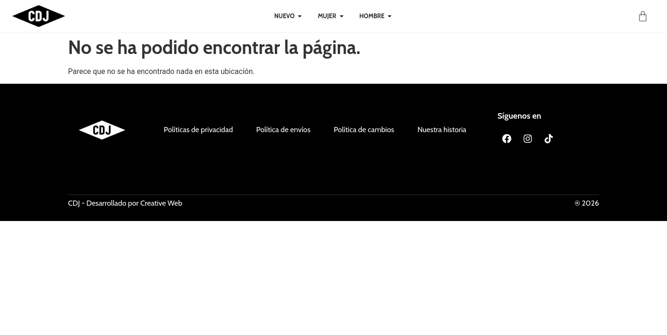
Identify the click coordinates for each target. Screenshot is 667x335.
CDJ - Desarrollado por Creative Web (125, 203)
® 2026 (587, 203)
